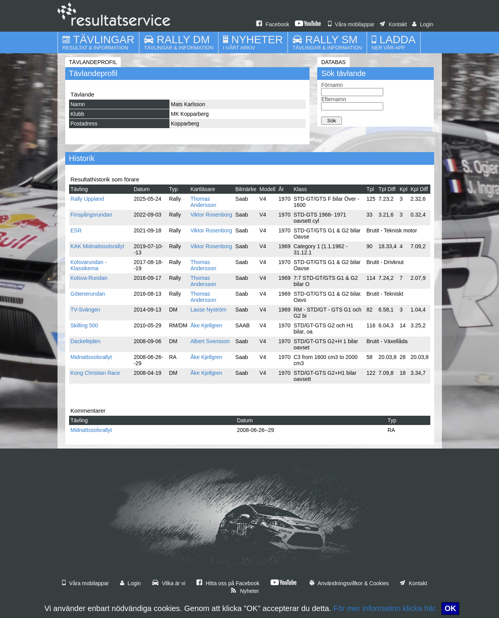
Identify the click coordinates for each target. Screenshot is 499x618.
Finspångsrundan (91, 215)
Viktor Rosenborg (211, 215)
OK (450, 608)
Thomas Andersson (203, 202)
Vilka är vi (168, 583)
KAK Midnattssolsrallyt (97, 246)
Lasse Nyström (208, 309)
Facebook (272, 24)
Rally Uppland (87, 199)
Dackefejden (86, 341)
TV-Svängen (85, 309)
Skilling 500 (84, 325)
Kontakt (393, 24)
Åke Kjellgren (206, 325)
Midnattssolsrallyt (91, 357)
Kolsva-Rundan (89, 278)
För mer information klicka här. (385, 608)
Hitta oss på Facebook (227, 583)
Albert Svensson (210, 341)
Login (422, 24)
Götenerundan (88, 294)
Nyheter (244, 591)
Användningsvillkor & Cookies (349, 583)
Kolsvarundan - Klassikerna (89, 265)
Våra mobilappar (351, 24)
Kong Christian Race (95, 373)
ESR (76, 230)
